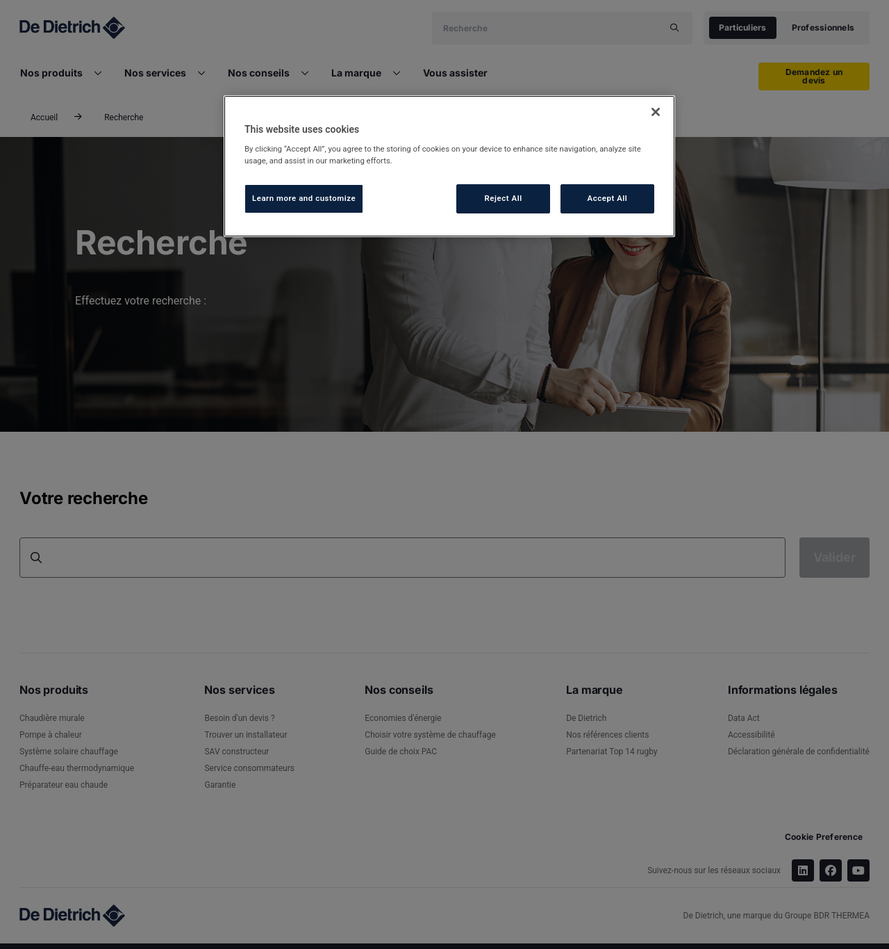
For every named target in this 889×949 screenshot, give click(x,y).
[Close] (655, 112)
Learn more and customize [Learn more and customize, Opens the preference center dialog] (304, 198)
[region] (449, 166)
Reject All (503, 198)
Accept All (608, 198)
